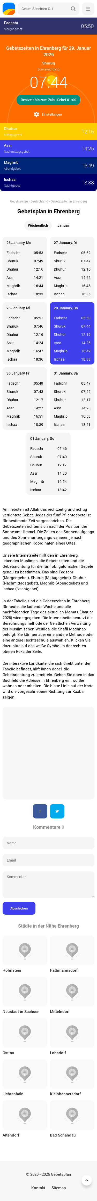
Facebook (40, 811)
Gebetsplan (61, 1174)
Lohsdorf (58, 1052)
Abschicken (19, 908)
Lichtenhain (13, 1093)
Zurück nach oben (87, 1180)
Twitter (57, 811)
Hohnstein (12, 970)
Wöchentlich (38, 225)
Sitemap (58, 1187)
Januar (63, 225)
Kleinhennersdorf (65, 1093)
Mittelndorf (60, 1011)
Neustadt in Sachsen (21, 1011)
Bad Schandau (63, 1135)
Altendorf (11, 1135)
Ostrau (8, 1052)
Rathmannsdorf (64, 970)
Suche (73, 9)
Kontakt (38, 1187)
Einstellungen (52, 114)
